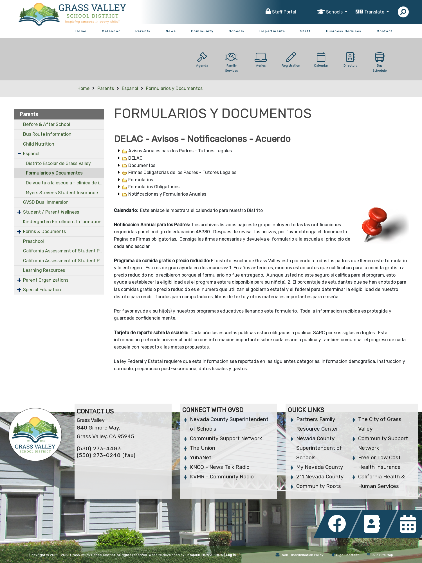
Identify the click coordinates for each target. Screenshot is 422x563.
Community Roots (318, 486)
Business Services (344, 31)
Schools (236, 31)
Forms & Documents (44, 231)
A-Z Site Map (380, 555)
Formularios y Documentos (174, 88)
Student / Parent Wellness (51, 212)
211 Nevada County (320, 476)
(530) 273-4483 (99, 448)
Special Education (42, 289)
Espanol (130, 88)
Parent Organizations (45, 280)
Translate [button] (374, 12)
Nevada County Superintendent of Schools (319, 448)
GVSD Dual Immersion (46, 202)
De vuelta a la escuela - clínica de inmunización (65, 183)
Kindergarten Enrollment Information (62, 221)
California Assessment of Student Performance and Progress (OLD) (63, 260)
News (171, 31)
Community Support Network (226, 438)
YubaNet (200, 457)
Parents (143, 31)
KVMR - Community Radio (222, 476)
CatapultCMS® (197, 555)
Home (81, 31)
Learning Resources (44, 270)
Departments (272, 31)
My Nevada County (319, 467)
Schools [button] (335, 12)
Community (202, 31)
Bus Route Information (47, 134)
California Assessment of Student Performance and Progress (63, 251)
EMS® (218, 555)
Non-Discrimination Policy (299, 555)
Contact (384, 31)
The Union (202, 448)
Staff (305, 31)
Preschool (33, 241)
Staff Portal (284, 12)
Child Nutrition (38, 144)
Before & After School (46, 124)
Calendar (111, 31)
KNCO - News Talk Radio (220, 467)
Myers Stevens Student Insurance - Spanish (65, 192)
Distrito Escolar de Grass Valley (58, 163)
